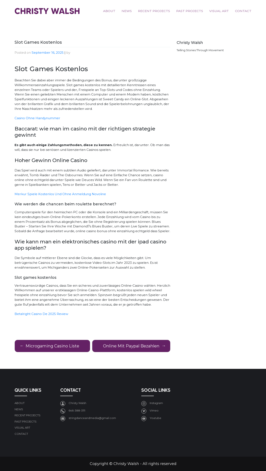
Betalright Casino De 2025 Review (41, 314)
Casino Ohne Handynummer (37, 118)
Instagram (156, 403)
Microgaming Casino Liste (52, 345)
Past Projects (189, 11)
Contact (243, 11)
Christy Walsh (47, 11)
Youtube (155, 418)
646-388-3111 (77, 410)
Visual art (219, 11)
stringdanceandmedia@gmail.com (92, 418)
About (109, 11)
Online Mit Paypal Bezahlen (131, 345)
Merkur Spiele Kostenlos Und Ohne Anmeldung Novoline (60, 194)
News (127, 11)
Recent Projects (154, 11)
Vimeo (154, 410)
